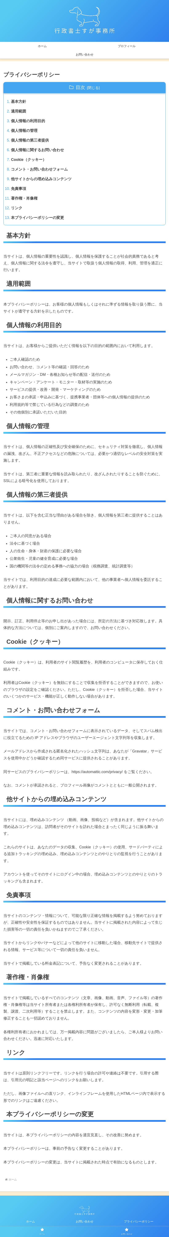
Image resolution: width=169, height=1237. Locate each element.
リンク (17, 210)
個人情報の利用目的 (28, 121)
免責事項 (18, 190)
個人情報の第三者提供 (30, 141)
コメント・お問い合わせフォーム (39, 170)
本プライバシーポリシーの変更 (37, 220)
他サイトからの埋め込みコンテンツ (41, 180)
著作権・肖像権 (24, 200)
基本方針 (18, 102)
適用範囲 (18, 112)
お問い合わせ (84, 1223)
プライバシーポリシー (138, 1223)
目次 (80, 87)
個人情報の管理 (24, 131)
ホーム (30, 1223)
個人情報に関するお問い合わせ (37, 151)
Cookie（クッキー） (29, 161)
